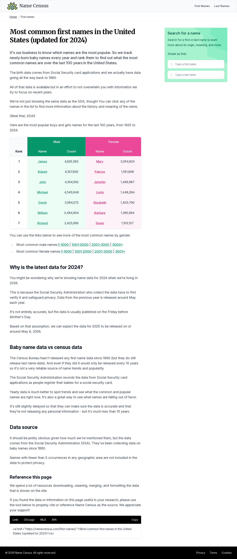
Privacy (200, 552)
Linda (100, 192)
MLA (43, 519)
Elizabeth (100, 202)
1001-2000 (80, 245)
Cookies (227, 552)
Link (15, 519)
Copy (135, 519)
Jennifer (100, 182)
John (42, 182)
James (42, 161)
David (42, 202)
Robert (42, 172)
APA (54, 519)
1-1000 (63, 245)
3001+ (120, 251)
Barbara (99, 213)
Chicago (29, 519)
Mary (99, 161)
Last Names (221, 6)
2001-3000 (100, 245)
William (42, 213)
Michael (42, 192)
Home (13, 16)
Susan (100, 223)
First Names (202, 6)
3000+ (117, 245)
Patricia (100, 172)
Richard (42, 223)
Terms (213, 552)
